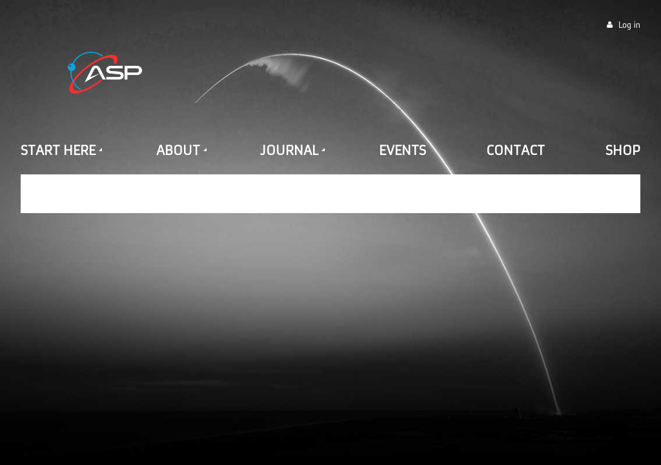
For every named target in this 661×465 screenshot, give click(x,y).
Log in (629, 24)
